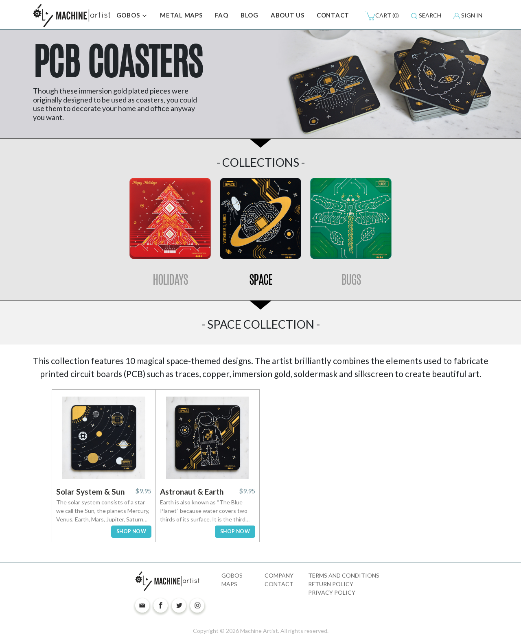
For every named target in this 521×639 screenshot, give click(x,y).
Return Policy (330, 583)
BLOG (249, 15)
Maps (229, 583)
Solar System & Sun (90, 491)
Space (260, 279)
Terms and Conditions (343, 575)
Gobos (232, 575)
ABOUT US (287, 15)
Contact (279, 583)
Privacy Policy (331, 592)
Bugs (351, 279)
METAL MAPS (181, 15)
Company (279, 575)
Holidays (170, 279)
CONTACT (333, 15)
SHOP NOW (131, 531)
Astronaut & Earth (191, 491)
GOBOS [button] (132, 16)
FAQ (221, 15)
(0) (382, 15)
